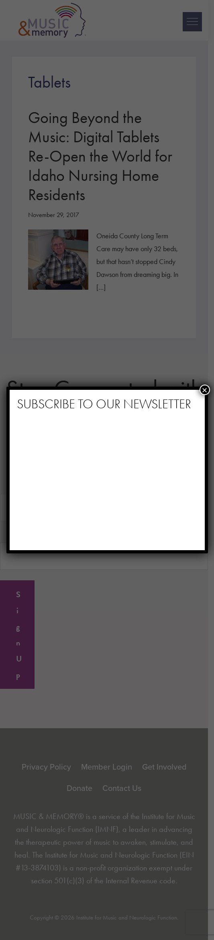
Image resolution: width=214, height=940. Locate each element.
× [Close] (204, 390)
